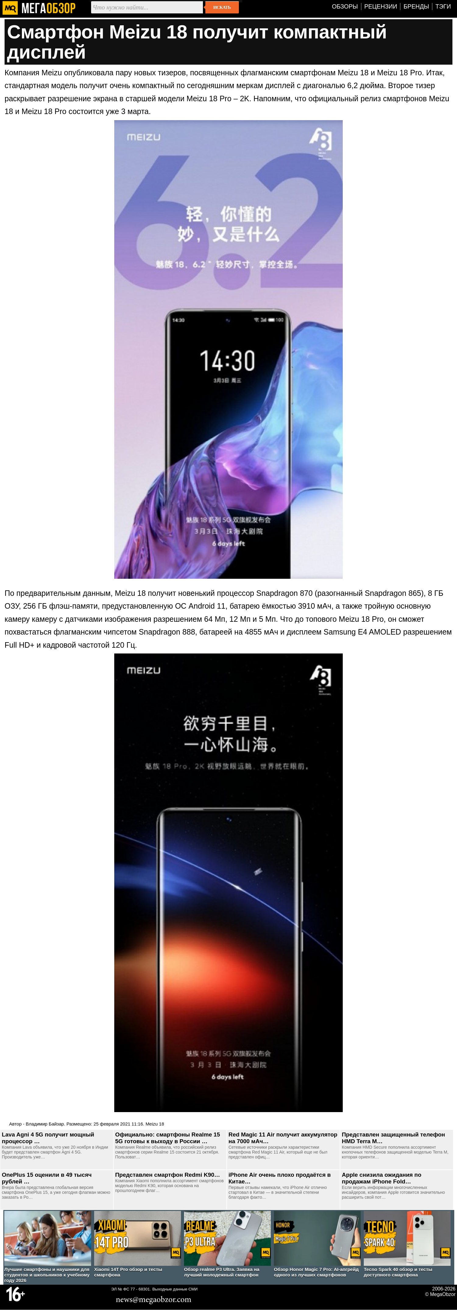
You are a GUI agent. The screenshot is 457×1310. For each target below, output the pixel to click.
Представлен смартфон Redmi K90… (167, 1175)
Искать (222, 7)
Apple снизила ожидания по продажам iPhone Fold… (381, 1178)
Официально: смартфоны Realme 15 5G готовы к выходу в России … (167, 1137)
